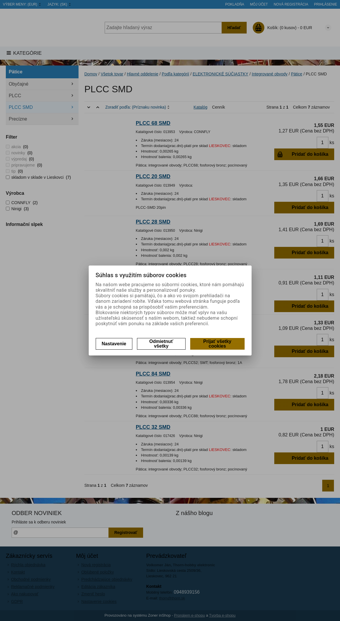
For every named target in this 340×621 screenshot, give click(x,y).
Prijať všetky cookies (217, 343)
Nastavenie (114, 343)
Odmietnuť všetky (161, 343)
